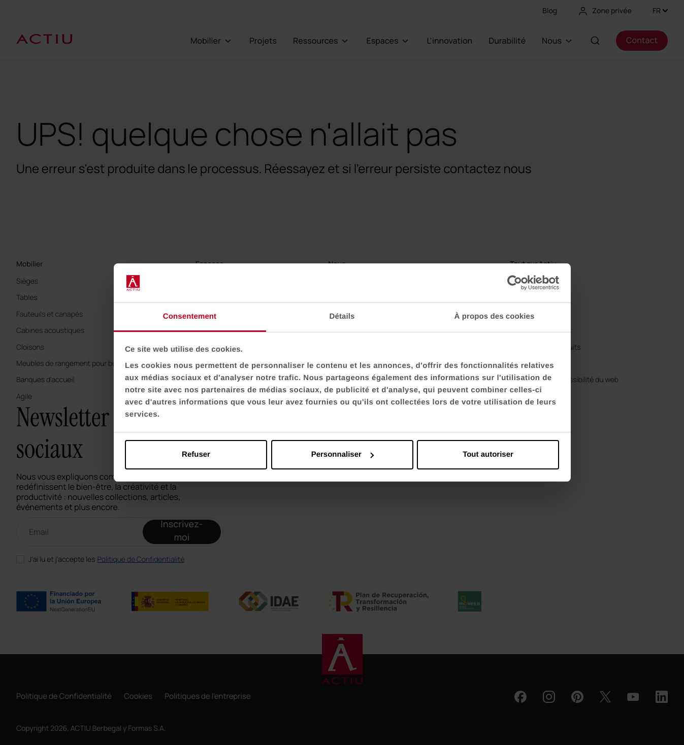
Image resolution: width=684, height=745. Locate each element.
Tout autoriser (488, 454)
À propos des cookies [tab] (494, 316)
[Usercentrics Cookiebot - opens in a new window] (514, 283)
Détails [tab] (342, 316)
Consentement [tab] (189, 316)
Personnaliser (342, 454)
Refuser (196, 454)
